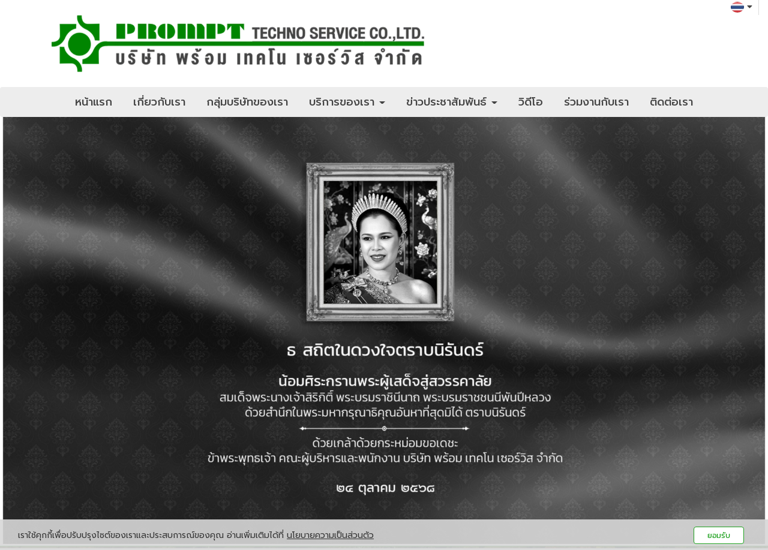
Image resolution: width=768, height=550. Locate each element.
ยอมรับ (718, 535)
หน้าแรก (93, 102)
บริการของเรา (347, 102)
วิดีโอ (530, 102)
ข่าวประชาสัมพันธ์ (451, 102)
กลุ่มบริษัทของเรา (247, 102)
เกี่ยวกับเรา (159, 102)
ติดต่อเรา (671, 102)
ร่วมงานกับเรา (596, 102)
